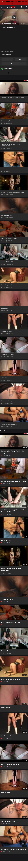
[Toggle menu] (1, 7)
